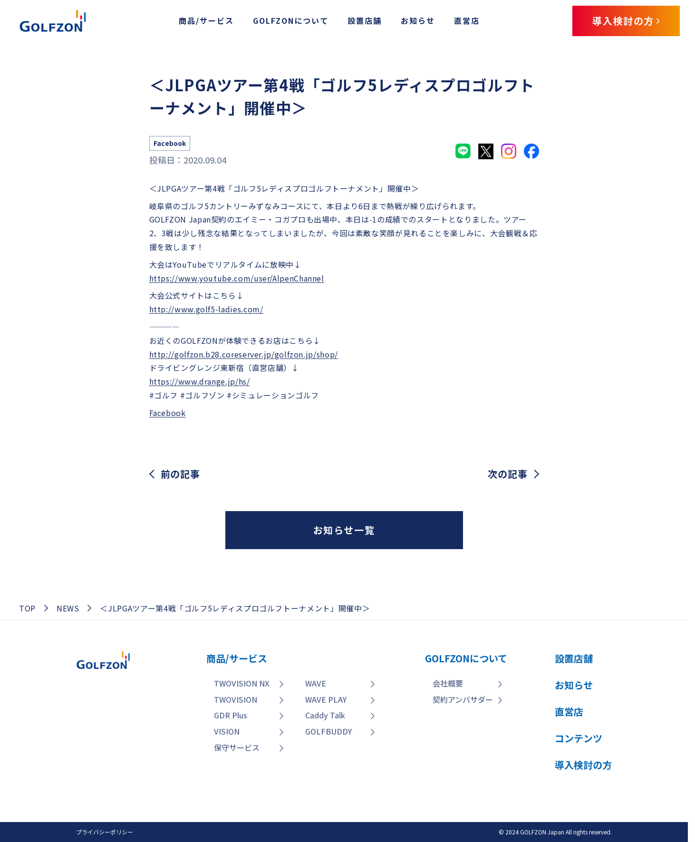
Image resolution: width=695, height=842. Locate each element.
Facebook (167, 412)
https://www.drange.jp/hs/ (199, 381)
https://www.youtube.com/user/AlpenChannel (236, 278)
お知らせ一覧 (344, 530)
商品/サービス (206, 20)
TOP (27, 608)
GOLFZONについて (290, 20)
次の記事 (507, 474)
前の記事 (180, 474)
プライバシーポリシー (104, 832)
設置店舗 (365, 20)
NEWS (68, 608)
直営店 (467, 20)
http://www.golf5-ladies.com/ (206, 309)
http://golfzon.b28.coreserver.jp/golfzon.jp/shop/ (243, 354)
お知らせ (418, 20)
